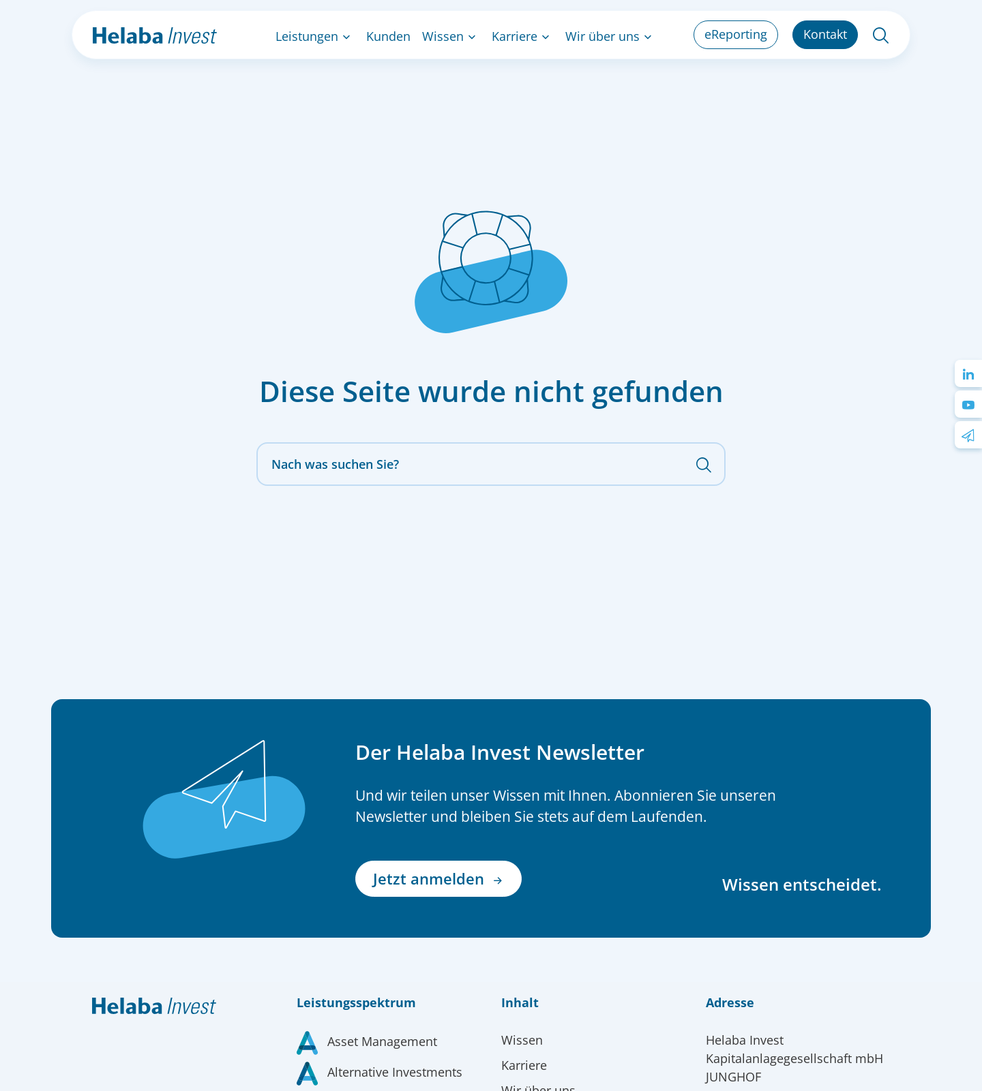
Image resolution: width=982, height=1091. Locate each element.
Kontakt (825, 34)
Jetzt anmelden (438, 879)
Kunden (388, 36)
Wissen (443, 36)
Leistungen (307, 36)
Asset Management (382, 1041)
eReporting (735, 34)
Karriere (514, 36)
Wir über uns (602, 36)
